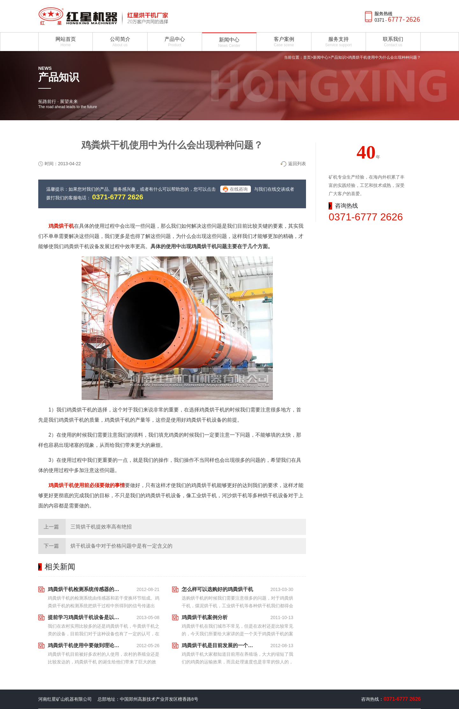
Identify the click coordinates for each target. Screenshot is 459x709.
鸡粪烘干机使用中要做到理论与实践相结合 (85, 645)
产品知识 (338, 57)
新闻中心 (320, 57)
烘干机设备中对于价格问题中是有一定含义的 (121, 546)
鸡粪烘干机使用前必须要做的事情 (86, 485)
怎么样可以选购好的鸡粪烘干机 (217, 589)
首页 (307, 57)
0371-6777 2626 (117, 197)
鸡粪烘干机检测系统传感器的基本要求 (85, 589)
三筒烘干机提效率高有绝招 (101, 526)
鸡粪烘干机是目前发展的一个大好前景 (219, 645)
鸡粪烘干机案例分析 (205, 617)
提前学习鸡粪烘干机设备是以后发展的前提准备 (85, 617)
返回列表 (297, 163)
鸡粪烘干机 (61, 226)
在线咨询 (239, 189)
